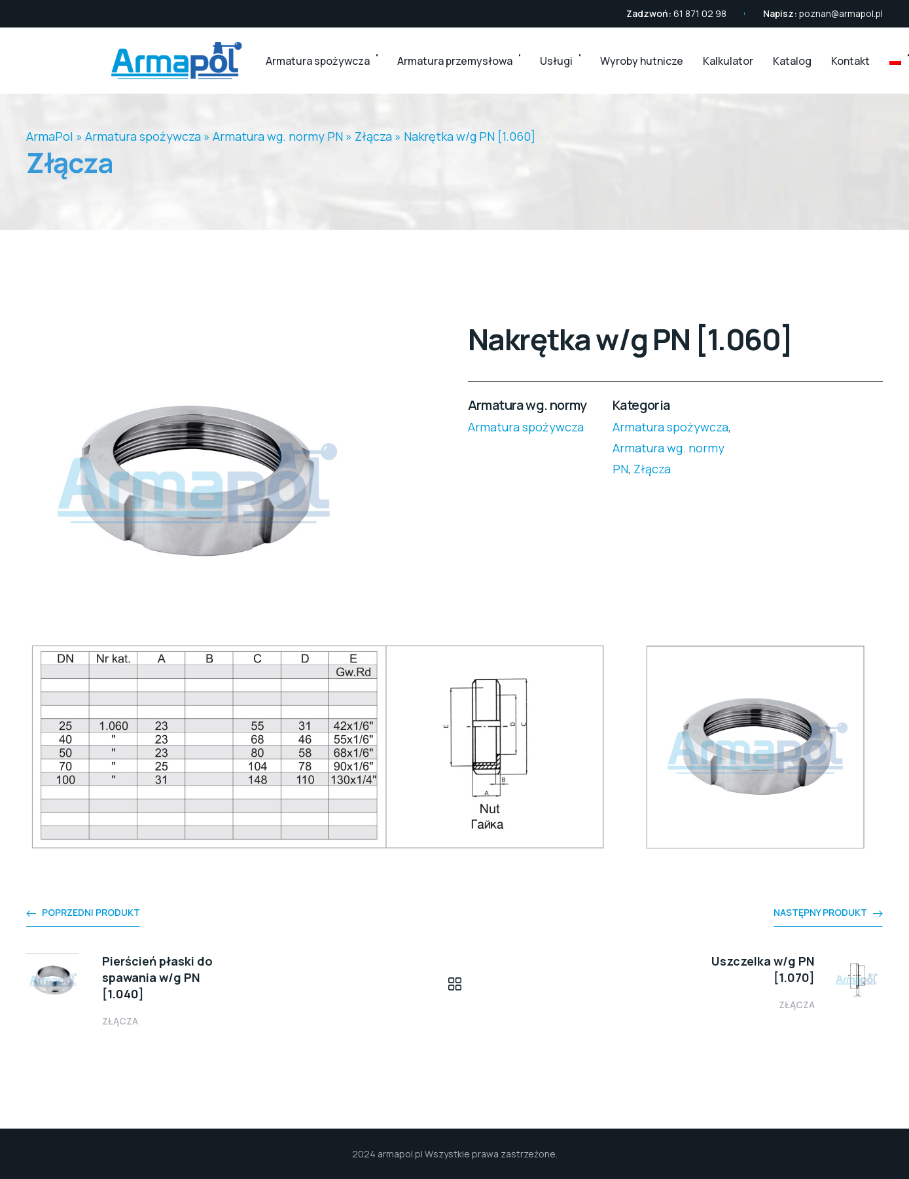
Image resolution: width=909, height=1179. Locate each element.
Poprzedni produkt (91, 912)
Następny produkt (820, 912)
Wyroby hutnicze (641, 61)
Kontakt (850, 61)
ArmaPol (49, 136)
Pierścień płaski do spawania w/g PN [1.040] (157, 977)
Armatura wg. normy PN (278, 136)
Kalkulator (728, 61)
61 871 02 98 (699, 13)
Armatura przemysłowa (454, 61)
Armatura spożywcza (318, 61)
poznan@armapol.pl (841, 13)
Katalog (792, 61)
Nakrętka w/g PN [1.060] (469, 136)
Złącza (373, 136)
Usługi (556, 61)
